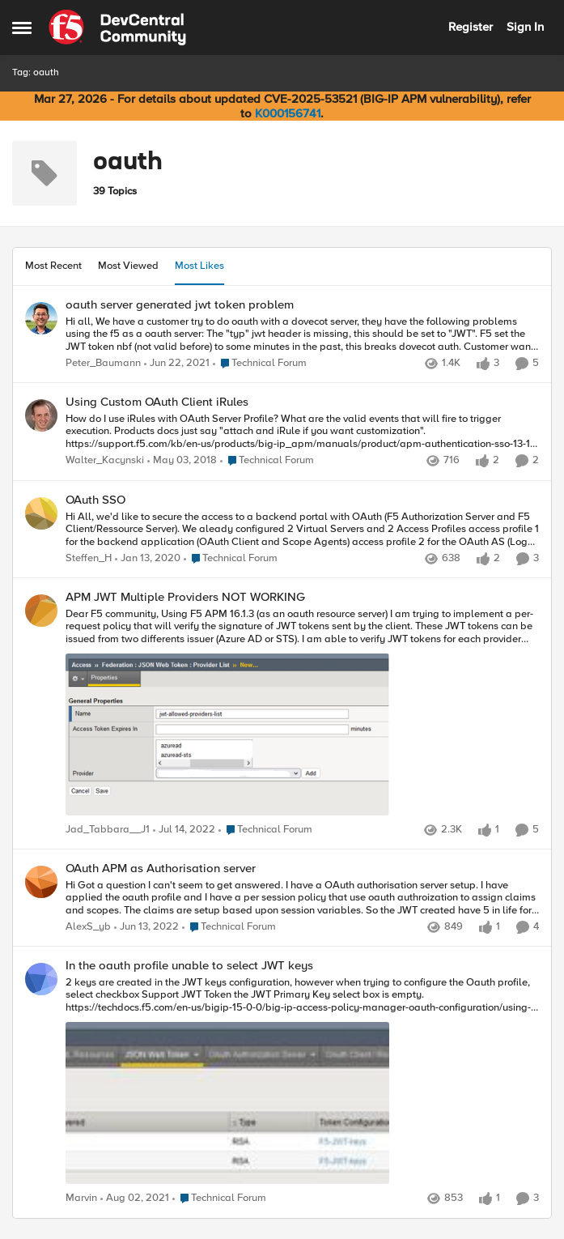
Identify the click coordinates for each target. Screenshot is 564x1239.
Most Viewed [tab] (128, 265)
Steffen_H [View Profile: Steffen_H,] (89, 558)
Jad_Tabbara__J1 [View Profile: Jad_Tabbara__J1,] (108, 830)
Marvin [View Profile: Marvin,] (81, 1199)
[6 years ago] (147, 558)
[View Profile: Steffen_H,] (41, 513)
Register (470, 26)
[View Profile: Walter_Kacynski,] (41, 415)
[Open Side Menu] (22, 27)
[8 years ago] (182, 461)
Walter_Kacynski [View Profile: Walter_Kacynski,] (105, 461)
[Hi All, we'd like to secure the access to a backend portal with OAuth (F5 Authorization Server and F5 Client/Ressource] (302, 529)
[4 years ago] (184, 830)
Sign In (525, 26)
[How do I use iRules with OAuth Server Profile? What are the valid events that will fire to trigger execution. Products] (302, 432)
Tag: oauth (35, 72)
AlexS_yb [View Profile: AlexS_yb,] (88, 928)
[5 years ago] (177, 363)
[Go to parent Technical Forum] (260, 363)
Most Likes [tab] (199, 265)
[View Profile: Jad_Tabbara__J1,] (41, 610)
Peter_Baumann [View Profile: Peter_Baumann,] (103, 363)
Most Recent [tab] (53, 265)
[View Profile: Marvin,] (41, 979)
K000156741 (287, 113)
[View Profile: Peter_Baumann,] (41, 318)
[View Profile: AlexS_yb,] (41, 882)
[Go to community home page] (117, 27)
